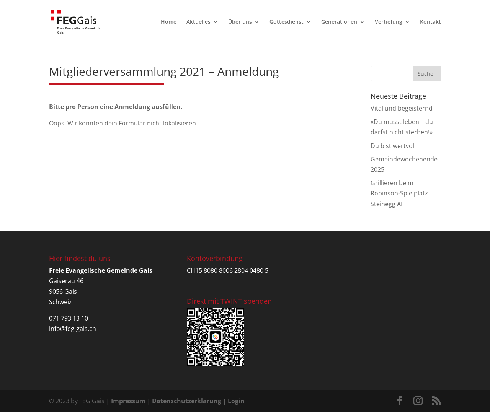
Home (168, 22)
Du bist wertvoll (393, 146)
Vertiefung (388, 22)
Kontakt (430, 22)
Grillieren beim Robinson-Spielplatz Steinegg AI (399, 193)
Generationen (339, 22)
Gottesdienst (287, 22)
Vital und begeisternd (402, 108)
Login (236, 401)
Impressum (128, 401)
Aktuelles (198, 22)
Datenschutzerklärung (186, 401)
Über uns (240, 22)
